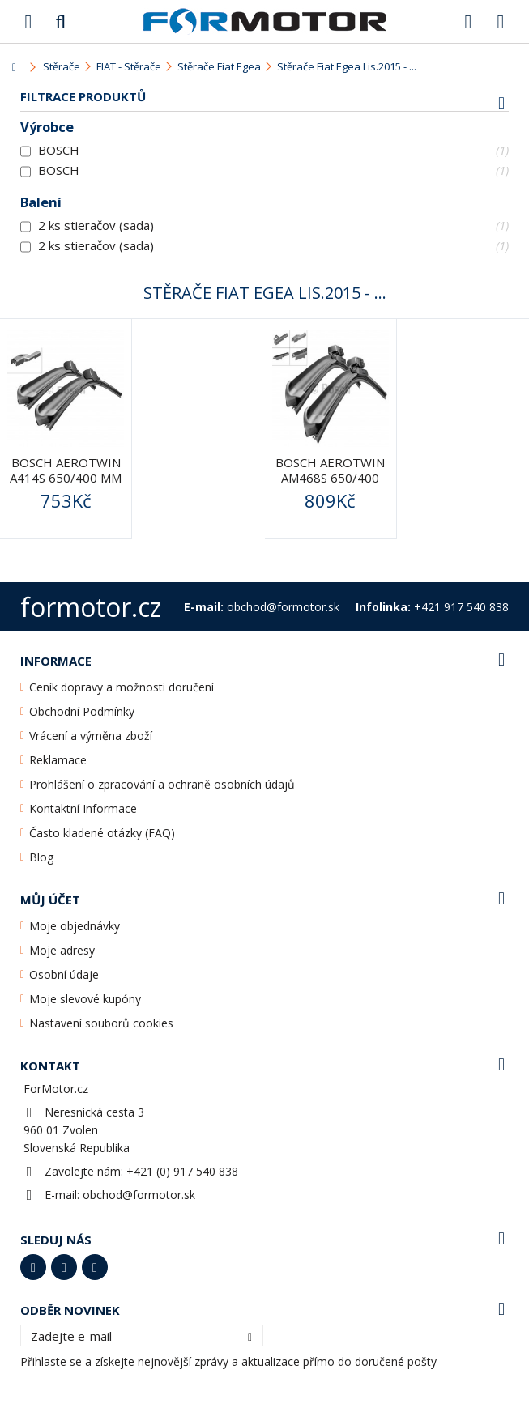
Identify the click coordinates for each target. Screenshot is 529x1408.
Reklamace (58, 760)
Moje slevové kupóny (85, 998)
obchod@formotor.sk (139, 1194)
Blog (41, 857)
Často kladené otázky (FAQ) (102, 832)
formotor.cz (90, 606)
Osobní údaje (64, 974)
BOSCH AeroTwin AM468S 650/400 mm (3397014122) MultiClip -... (330, 485)
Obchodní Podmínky (81, 711)
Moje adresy (62, 950)
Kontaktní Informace (83, 808)
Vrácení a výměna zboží (90, 735)
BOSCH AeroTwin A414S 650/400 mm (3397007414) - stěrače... (66, 485)
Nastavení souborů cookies (101, 1023)
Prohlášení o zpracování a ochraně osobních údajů (162, 784)
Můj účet (50, 899)
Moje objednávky (74, 926)
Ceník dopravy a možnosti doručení (121, 687)
